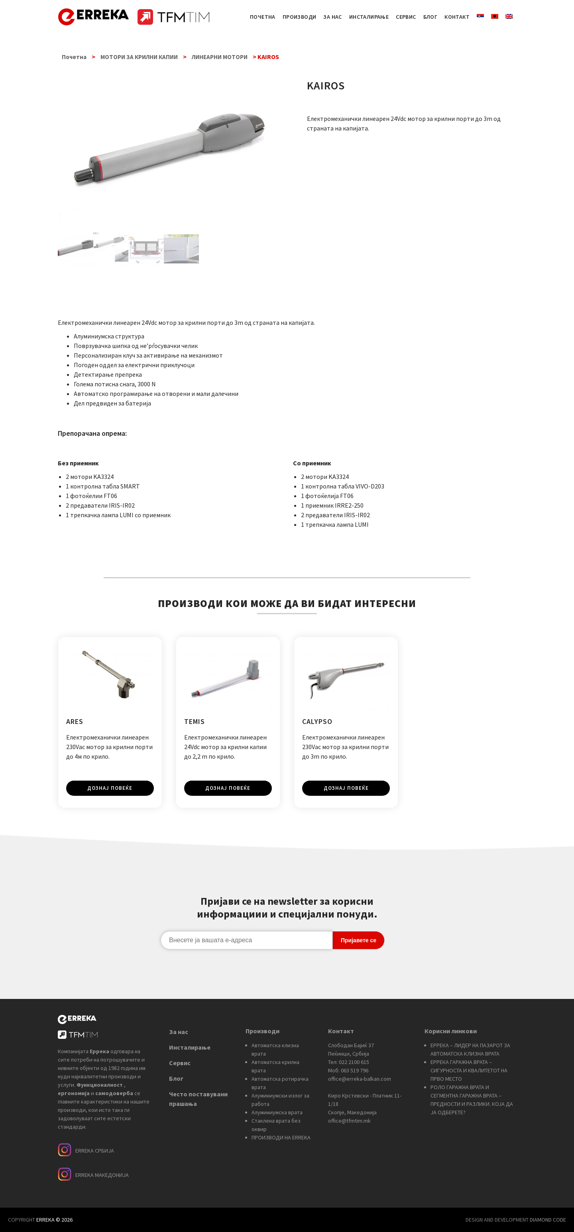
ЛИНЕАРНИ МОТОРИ (220, 57)
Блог (176, 1078)
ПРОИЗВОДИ (299, 16)
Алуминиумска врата (277, 1111)
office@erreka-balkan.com (359, 1078)
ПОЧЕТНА (262, 16)
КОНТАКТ (457, 16)
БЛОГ (430, 16)
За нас (178, 1031)
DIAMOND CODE (548, 1219)
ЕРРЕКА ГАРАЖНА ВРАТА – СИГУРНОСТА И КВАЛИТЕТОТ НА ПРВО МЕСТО (469, 1070)
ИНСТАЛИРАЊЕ (369, 16)
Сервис (180, 1062)
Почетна (74, 57)
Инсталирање (189, 1047)
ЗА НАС (332, 16)
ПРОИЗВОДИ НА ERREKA (281, 1137)
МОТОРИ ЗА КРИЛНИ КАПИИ (139, 57)
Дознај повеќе (109, 788)
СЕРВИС (406, 16)
